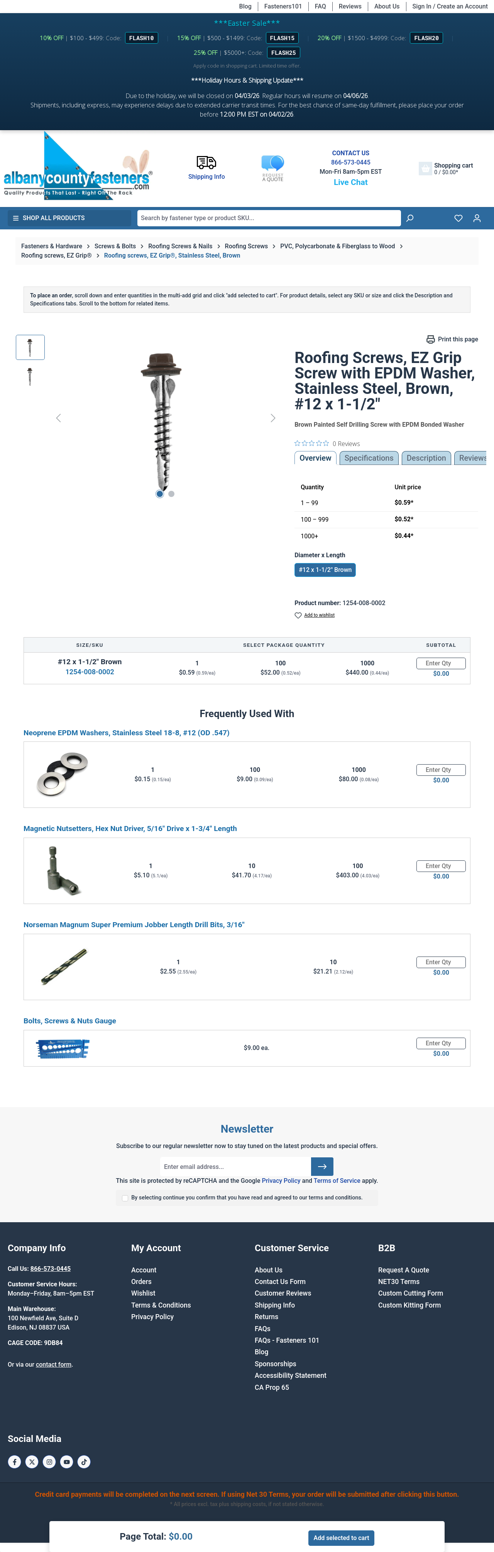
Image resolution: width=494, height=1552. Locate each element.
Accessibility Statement (291, 1375)
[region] (147, 418)
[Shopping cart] (446, 168)
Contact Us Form (280, 1282)
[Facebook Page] (14, 1462)
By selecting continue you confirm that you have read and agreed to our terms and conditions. (247, 1197)
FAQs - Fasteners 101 (287, 1340)
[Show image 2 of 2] (171, 494)
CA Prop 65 (272, 1387)
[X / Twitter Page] (32, 1462)
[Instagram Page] (49, 1462)
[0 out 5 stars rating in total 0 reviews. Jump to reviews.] (327, 443)
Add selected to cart (341, 1538)
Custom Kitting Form (409, 1305)
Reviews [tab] (473, 458)
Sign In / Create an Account (450, 6)
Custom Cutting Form (410, 1293)
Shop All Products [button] (49, 218)
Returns (266, 1317)
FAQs (263, 1329)
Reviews (350, 6)
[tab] (426, 458)
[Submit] (322, 1166)
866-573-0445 (350, 162)
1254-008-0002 (89, 672)
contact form (53, 1364)
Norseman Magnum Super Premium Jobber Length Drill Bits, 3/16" (134, 924)
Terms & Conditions (161, 1305)
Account (143, 1270)
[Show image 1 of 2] (160, 494)
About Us (387, 6)
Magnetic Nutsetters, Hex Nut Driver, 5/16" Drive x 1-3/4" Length (130, 828)
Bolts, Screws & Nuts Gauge (70, 1020)
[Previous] (58, 418)
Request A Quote (403, 1270)
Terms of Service (337, 1180)
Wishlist (143, 1293)
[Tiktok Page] (84, 1462)
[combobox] (269, 218)
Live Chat (351, 182)
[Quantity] (441, 663)
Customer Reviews (283, 1293)
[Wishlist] (458, 218)
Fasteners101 (283, 6)
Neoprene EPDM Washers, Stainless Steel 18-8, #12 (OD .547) (127, 732)
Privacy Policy (281, 1180)
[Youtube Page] (66, 1462)
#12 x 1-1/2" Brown (325, 569)
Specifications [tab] (369, 458)
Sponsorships (275, 1364)
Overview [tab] (315, 458)
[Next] (273, 418)
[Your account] (477, 218)
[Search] (409, 218)
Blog (245, 6)
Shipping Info (275, 1305)
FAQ (320, 6)
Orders (141, 1282)
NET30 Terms (399, 1282)
